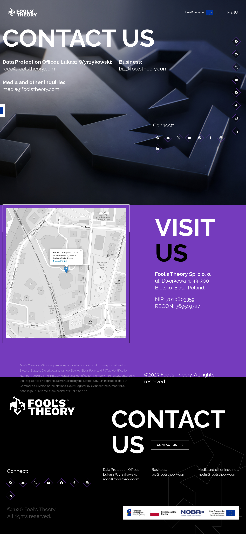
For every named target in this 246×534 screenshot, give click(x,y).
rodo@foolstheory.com (32, 69)
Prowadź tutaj (60, 288)
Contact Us (170, 455)
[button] (66, 297)
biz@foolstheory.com (147, 69)
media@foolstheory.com (34, 89)
